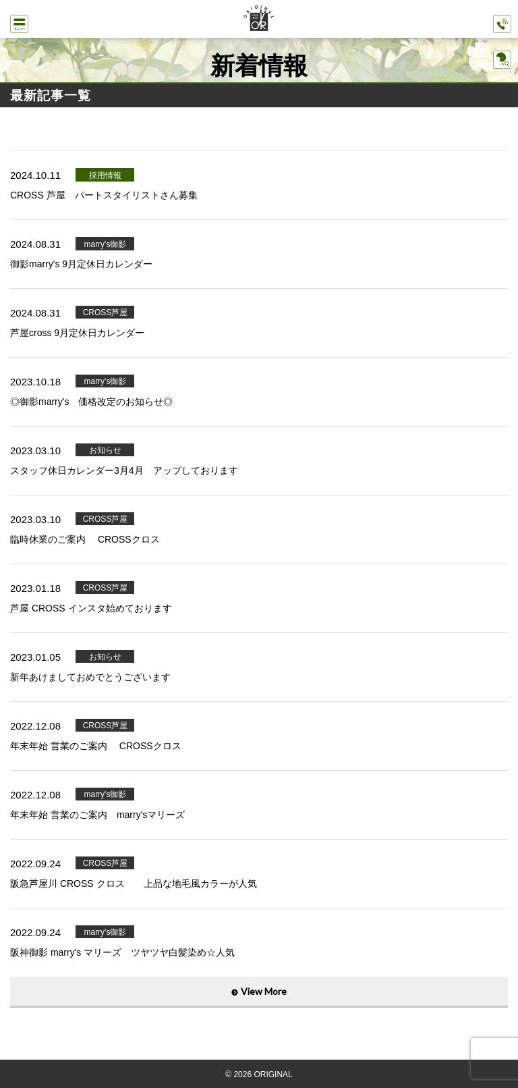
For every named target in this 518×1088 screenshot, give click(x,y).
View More (264, 991)
